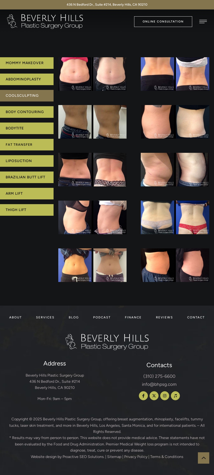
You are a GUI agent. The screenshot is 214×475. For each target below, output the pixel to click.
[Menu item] (15, 317)
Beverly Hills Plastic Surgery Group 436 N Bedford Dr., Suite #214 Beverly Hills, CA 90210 (55, 381)
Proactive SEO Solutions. (83, 456)
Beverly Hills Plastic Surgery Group (72, 419)
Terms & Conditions (166, 456)
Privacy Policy (135, 456)
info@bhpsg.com (159, 384)
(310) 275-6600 (159, 376)
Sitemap (114, 456)
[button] (163, 21)
